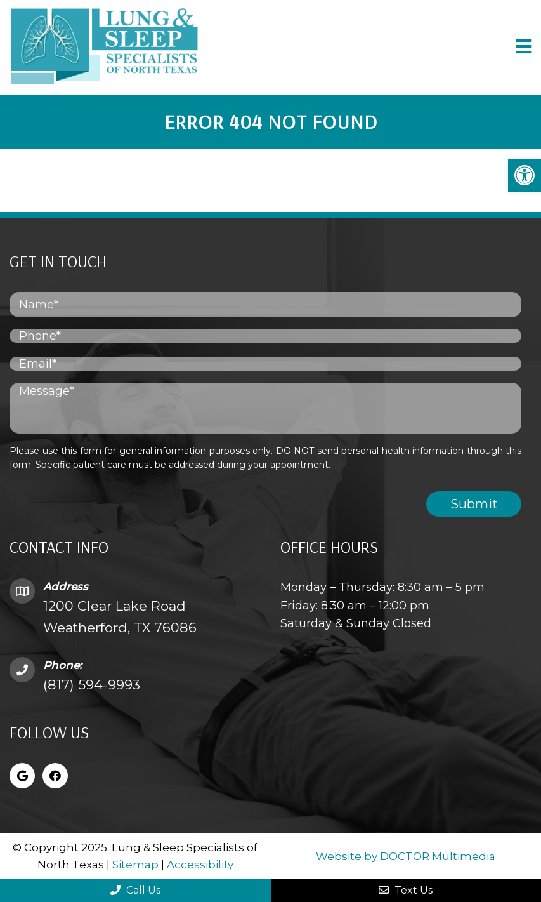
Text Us (406, 890)
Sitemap (135, 864)
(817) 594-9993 (91, 685)
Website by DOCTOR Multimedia (405, 856)
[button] (524, 175)
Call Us (135, 890)
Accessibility (200, 864)
